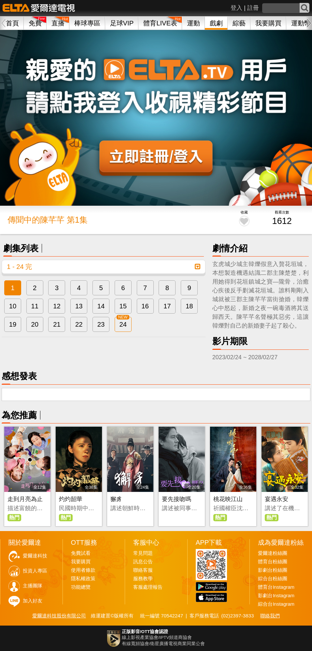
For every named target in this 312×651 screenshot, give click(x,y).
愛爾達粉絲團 (272, 553)
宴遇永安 (276, 499)
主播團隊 (32, 585)
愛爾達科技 (35, 555)
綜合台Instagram (276, 604)
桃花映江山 (228, 499)
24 (123, 324)
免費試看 (81, 553)
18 (189, 306)
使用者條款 (83, 570)
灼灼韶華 (70, 499)
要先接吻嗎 (176, 499)
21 (57, 324)
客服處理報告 (148, 587)
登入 (236, 8)
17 (167, 306)
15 (123, 306)
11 (34, 306)
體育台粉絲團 (272, 561)
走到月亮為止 (25, 499)
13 (79, 306)
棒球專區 (87, 23)
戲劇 (216, 23)
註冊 (253, 8)
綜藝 (239, 23)
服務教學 (143, 578)
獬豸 (116, 499)
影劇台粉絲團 (272, 570)
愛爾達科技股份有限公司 (59, 615)
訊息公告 (143, 561)
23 (101, 324)
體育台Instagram (276, 587)
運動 (193, 23)
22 (79, 324)
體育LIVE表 (160, 23)
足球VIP (122, 23)
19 (13, 324)
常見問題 (143, 553)
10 (13, 306)
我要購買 (268, 23)
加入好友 (32, 600)
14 (101, 306)
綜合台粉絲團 (272, 578)
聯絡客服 (143, 570)
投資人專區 (35, 570)
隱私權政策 (83, 578)
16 (145, 306)
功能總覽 (81, 587)
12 (57, 306)
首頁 (12, 23)
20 (34, 324)
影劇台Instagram (276, 595)
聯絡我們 (270, 615)
